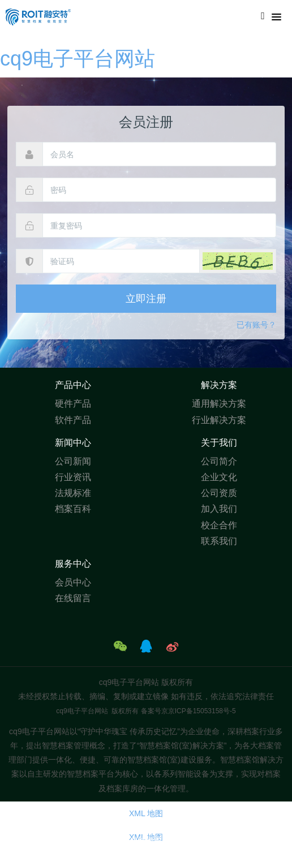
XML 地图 (146, 813)
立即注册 (146, 298)
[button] (238, 261)
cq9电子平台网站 (77, 58)
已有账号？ (256, 324)
